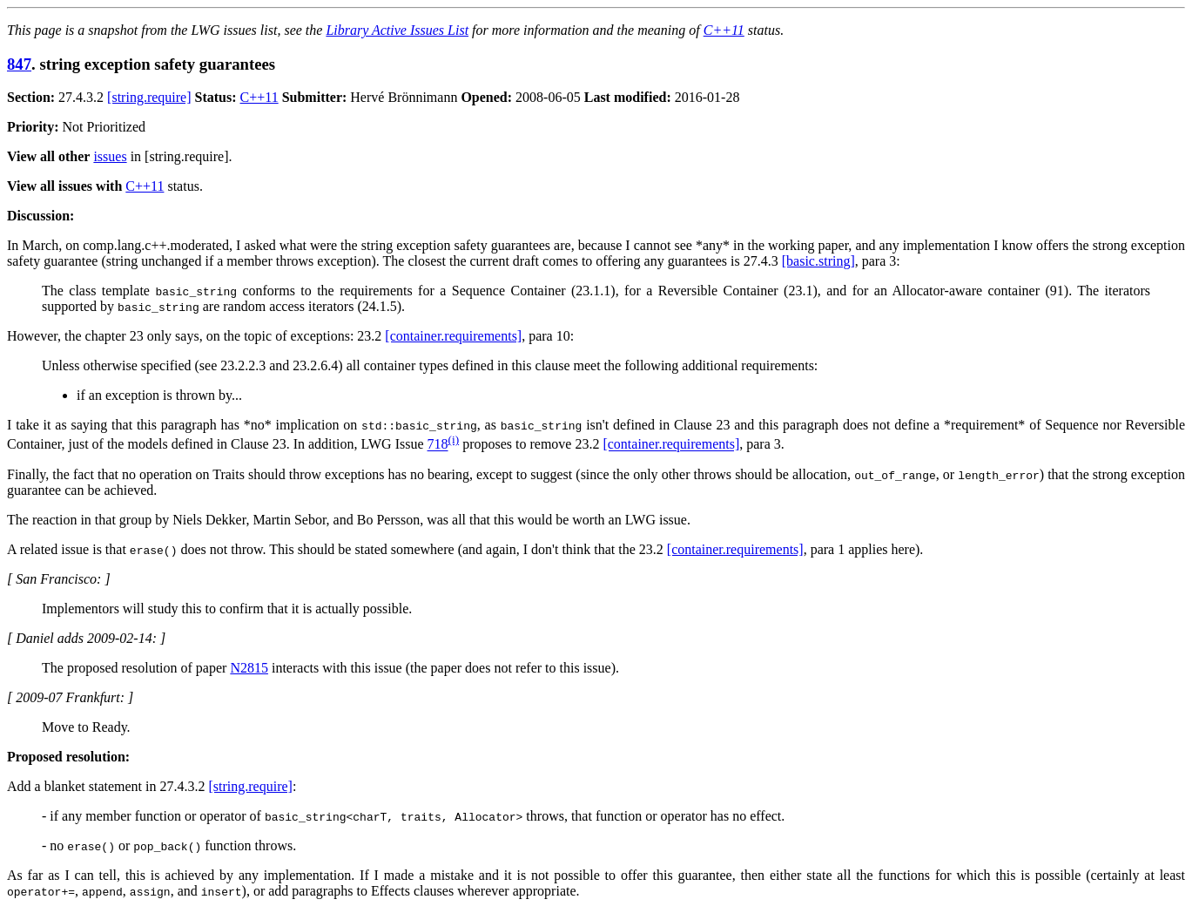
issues (109, 156)
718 (438, 444)
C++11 (724, 30)
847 (19, 64)
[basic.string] (818, 261)
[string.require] (149, 97)
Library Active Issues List (397, 30)
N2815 (249, 667)
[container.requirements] (453, 335)
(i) (454, 439)
